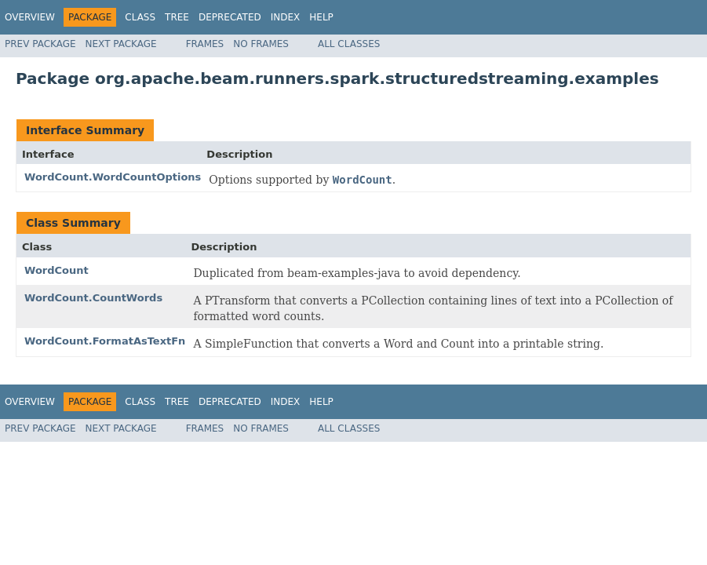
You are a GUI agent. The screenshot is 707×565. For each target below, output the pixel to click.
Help (321, 17)
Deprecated (230, 17)
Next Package (121, 43)
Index (286, 17)
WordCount (56, 270)
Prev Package (40, 43)
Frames (205, 43)
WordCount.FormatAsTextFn (104, 341)
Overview (30, 17)
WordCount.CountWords (93, 298)
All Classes (349, 43)
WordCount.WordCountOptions (112, 177)
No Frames (261, 43)
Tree (177, 17)
